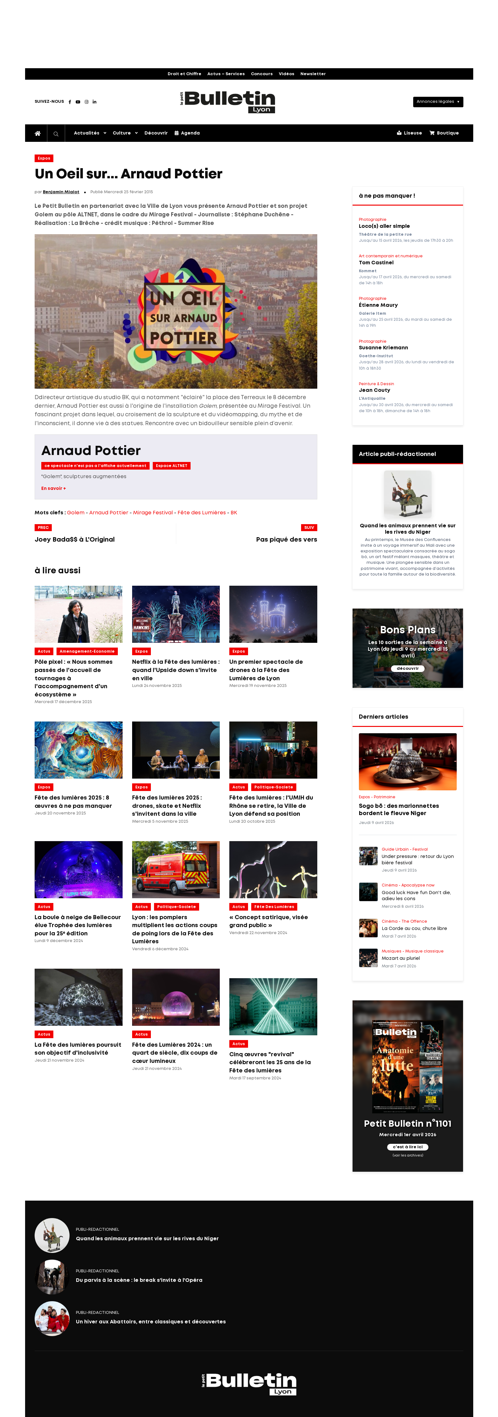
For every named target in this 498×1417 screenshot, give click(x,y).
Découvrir (156, 133)
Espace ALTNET (171, 466)
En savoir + (53, 489)
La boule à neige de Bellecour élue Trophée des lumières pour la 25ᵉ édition (78, 925)
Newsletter (313, 74)
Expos (44, 158)
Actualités (86, 133)
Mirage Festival (153, 513)
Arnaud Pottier (91, 451)
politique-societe (273, 787)
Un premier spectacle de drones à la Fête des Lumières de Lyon (266, 670)
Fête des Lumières (202, 513)
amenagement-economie (87, 651)
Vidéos (286, 74)
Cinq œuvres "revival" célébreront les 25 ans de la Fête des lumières (270, 1062)
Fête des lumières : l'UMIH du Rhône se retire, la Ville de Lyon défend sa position (271, 806)
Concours (262, 74)
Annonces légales (435, 101)
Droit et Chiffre (184, 74)
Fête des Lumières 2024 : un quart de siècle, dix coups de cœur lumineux (175, 1053)
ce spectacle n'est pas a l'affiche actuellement (95, 466)
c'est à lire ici (408, 1147)
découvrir (408, 668)
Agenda (187, 133)
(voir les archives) (408, 1155)
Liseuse (409, 133)
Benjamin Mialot (61, 192)
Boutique (444, 133)
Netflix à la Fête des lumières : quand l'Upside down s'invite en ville (176, 670)
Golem (75, 513)
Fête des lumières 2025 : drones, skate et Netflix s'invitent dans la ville (167, 806)
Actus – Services (226, 74)
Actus (44, 651)
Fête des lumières (274, 907)
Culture (122, 133)
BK (234, 513)
